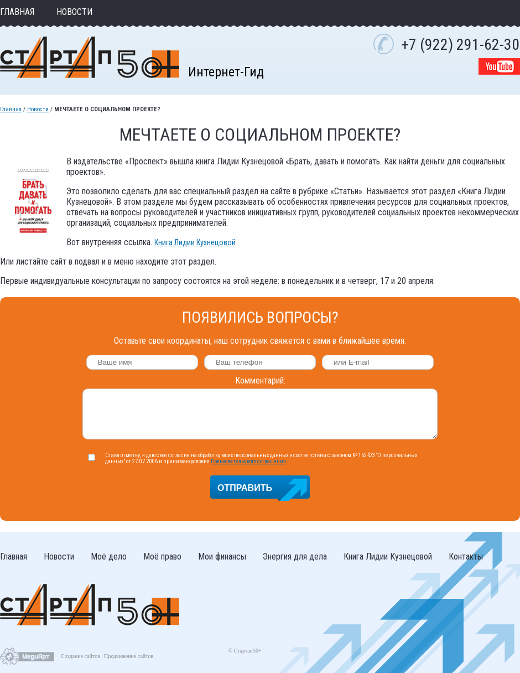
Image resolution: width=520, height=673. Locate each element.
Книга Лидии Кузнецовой (195, 242)
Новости (74, 12)
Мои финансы (222, 556)
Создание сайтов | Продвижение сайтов (107, 656)
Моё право (162, 556)
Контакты (466, 556)
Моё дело (109, 556)
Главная (17, 12)
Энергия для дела (295, 556)
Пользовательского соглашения (248, 461)
